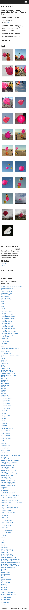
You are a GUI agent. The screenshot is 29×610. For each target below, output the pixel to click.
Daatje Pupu (4, 363)
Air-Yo (2, 289)
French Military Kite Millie (7, 428)
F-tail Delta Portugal (6, 405)
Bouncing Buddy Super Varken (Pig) (10, 333)
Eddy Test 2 (4, 390)
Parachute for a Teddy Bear (8, 512)
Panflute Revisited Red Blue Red (9, 509)
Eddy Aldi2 (4, 378)
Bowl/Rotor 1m (5, 336)
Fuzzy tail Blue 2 (5, 432)
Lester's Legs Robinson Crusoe (9, 458)
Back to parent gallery (3, 46)
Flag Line (3, 417)
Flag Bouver (4, 410)
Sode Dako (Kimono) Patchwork (9, 550)
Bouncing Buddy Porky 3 (7, 326)
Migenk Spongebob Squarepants (9, 463)
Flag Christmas (5, 412)
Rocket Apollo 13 (5, 515)
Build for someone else (7, 273)
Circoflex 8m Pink (5, 351)
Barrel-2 (3, 303)
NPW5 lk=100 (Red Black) (8, 492)
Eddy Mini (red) (5, 385)
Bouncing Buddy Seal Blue (8, 328)
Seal (2, 539)
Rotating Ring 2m (5, 517)
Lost (2, 267)
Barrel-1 (3, 301)
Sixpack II (3, 544)
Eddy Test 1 (4, 388)
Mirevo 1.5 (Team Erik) (7, 472)
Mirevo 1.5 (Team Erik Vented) (9, 470)
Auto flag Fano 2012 (6, 291)
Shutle (2, 540)
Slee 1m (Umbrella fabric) (7, 549)
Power (3, 253)
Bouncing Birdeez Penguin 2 (8, 316)
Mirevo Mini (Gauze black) (8, 480)
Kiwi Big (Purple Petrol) (7, 452)
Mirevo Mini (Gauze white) (8, 482)
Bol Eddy (3, 313)
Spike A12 (3, 569)
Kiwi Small (4, 453)
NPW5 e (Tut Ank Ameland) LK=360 (10, 495)
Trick (8, 253)
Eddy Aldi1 (4, 376)
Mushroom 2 (4, 490)
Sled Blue (3, 545)
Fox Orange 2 (4, 425)
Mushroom (4, 489)
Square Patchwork (6, 579)
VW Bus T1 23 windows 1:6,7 (8, 594)
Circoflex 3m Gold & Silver (8, 350)
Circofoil (3, 356)
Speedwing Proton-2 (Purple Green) (10, 559)
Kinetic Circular (5, 447)
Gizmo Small (4, 443)
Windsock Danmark (6, 597)
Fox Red (3, 427)
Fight (12, 253)
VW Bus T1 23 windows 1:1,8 (8, 592)
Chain (2, 346)
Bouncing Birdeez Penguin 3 (8, 318)
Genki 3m (3, 440)
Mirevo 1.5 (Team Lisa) (7, 475)
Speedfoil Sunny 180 (6, 554)
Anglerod (15, 255)
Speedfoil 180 (4, 552)
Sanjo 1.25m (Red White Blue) (9, 522)
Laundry (4, 255)
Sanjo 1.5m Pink (5, 524)
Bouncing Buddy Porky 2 (7, 325)
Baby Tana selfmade (6, 293)
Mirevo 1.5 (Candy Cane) (7, 465)
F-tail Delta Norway (6, 403)
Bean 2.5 (3, 310)
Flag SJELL (4, 420)
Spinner (3, 577)
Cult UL (3, 358)
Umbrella (3, 591)
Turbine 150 (4, 587)
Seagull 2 (3, 535)
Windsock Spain (5, 602)
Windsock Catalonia (6, 596)
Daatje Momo (4, 361)
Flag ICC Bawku (5, 415)
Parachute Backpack (6, 510)
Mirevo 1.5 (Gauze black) (7, 468)
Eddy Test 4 (4, 393)
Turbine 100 (4, 586)
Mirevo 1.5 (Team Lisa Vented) (9, 473)
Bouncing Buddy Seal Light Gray (9, 330)
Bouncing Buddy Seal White (8, 331)
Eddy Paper (4, 386)
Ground (10, 255)
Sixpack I (3, 542)
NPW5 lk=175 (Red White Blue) (9, 494)
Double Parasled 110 (6, 370)
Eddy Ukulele (4, 395)
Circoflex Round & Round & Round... (10, 355)
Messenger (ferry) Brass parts (9, 462)
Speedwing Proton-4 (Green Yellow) (10, 562)
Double (8, 251)
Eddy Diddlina (4, 380)
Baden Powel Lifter (6, 294)
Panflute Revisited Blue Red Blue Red (11, 507)
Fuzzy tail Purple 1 (6, 437)
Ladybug (3, 457)
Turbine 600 (4, 589)
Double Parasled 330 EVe (7, 371)
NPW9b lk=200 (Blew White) (8, 497)
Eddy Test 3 (4, 392)
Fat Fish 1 (3, 407)
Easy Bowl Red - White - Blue (8, 375)
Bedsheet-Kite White (6, 311)
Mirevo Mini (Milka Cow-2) (8, 485)
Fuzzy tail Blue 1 (5, 430)
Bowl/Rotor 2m (5, 340)
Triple (13, 251)
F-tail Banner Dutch (6, 397)
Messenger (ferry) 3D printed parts (10, 460)
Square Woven (5, 580)
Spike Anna (4, 570)
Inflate (14, 257)
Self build (3, 263)
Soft (10, 257)
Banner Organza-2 (6, 300)
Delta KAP (4, 365)
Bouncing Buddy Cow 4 (7, 323)
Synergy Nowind (5, 582)
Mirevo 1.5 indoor (5, 477)
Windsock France (5, 601)
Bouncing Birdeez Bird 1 (7, 315)
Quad (17, 251)
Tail (3, 257)
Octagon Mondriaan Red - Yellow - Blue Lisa (12, 504)
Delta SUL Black (5, 366)
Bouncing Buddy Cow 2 (7, 320)
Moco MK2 (4, 487)
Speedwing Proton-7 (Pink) (8, 567)
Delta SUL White (5, 368)
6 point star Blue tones (7, 288)
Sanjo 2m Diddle (5, 527)
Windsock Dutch (5, 599)
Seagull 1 (3, 534)
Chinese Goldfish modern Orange (10, 348)
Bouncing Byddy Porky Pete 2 (9, 335)
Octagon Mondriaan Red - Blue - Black (11, 499)
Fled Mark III (4, 422)
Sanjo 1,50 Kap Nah (6, 520)
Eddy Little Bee (5, 383)
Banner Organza (5, 298)
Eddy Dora (4, 381)
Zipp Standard (5, 606)
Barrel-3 (3, 305)
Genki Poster (4, 442)
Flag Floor (3, 413)
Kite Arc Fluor (4, 448)
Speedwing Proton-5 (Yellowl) (8, 564)
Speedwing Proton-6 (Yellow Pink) (10, 565)
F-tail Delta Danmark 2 (7, 398)
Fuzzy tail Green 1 (6, 433)
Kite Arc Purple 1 (5, 450)
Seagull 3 (3, 537)
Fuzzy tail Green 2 (6, 435)
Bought (3, 265)
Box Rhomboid (5, 343)
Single (3, 251)
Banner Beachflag (5, 296)
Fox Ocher (4, 423)
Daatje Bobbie (5, 360)
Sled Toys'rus (4, 547)
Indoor (16, 253)
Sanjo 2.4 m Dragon (6, 525)
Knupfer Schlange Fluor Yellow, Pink (10, 455)
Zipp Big (3, 604)
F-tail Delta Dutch (5, 400)
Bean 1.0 (3, 308)
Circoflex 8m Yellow (6, 353)
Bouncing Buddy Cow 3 (7, 321)
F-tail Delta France (6, 402)
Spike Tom (4, 575)
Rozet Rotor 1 (4, 519)
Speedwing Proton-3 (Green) (8, 560)
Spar (6, 257)
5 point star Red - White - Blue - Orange (11, 286)
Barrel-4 (3, 306)
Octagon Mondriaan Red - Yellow (9, 500)
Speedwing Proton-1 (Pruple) (8, 557)
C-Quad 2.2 (4, 345)
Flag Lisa (3, 418)
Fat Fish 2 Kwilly (5, 408)
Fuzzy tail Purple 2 (6, 438)
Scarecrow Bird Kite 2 (6, 532)
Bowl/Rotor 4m (5, 341)
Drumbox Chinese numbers (8, 373)
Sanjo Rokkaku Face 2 (7, 530)
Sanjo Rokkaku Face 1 (7, 529)
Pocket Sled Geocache (7, 514)
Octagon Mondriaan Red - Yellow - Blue (11, 502)
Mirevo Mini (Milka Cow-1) (8, 483)
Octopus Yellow (5, 505)
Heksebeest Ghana (6, 445)
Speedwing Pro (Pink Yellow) (8, 555)
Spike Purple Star (5, 572)
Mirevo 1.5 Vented (6, 478)
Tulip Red (3, 584)
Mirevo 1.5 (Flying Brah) (7, 467)
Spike (8, 22)
